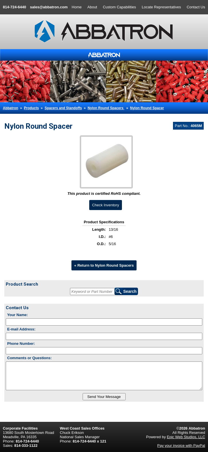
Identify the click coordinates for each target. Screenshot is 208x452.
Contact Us (196, 7)
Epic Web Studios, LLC (186, 437)
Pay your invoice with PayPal (181, 445)
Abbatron (10, 108)
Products (31, 108)
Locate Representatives (161, 7)
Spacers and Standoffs (63, 108)
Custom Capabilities (119, 7)
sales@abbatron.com (49, 7)
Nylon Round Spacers (106, 108)
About (92, 7)
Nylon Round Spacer (147, 108)
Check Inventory (105, 205)
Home (77, 7)
